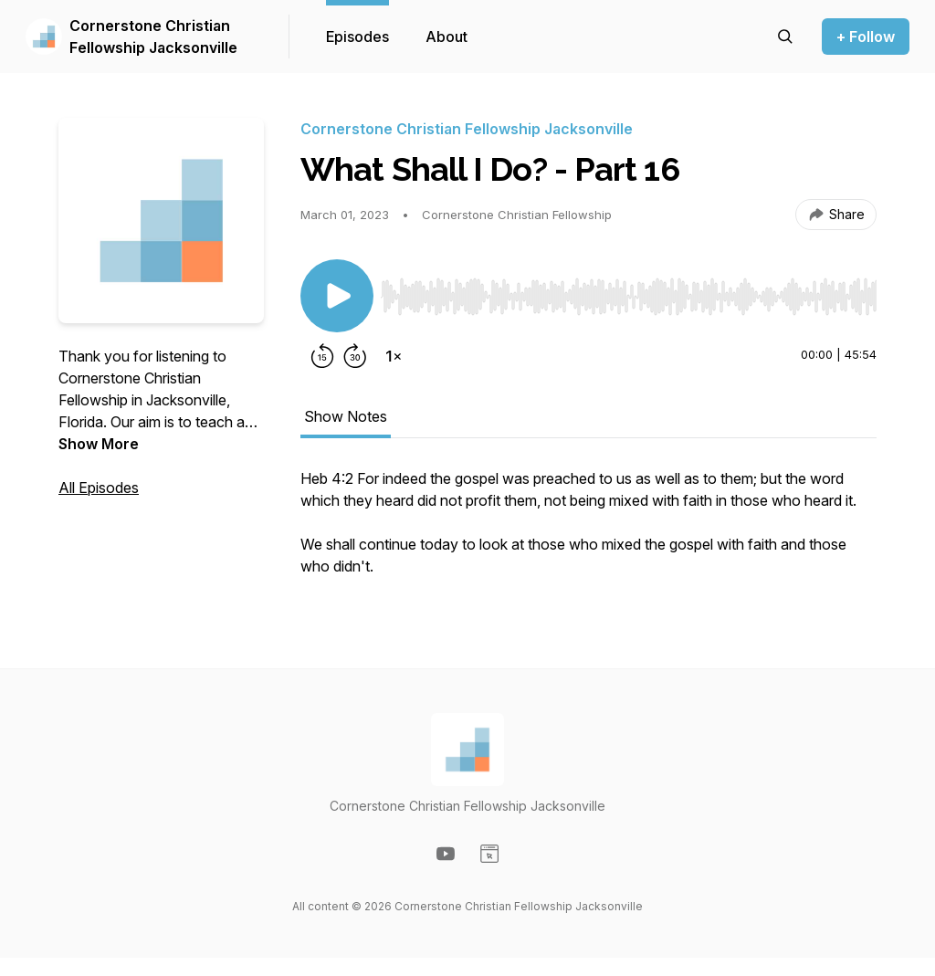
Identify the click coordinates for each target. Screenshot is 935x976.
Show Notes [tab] (345, 416)
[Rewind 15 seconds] (322, 356)
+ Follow (865, 36)
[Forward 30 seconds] (355, 356)
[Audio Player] (629, 291)
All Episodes (98, 487)
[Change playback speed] (393, 356)
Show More (98, 444)
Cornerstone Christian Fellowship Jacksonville (153, 36)
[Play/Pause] (336, 295)
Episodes (357, 36)
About (446, 36)
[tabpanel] (588, 531)
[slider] (629, 297)
